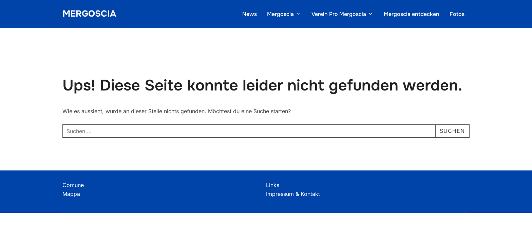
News (249, 14)
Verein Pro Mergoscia (342, 14)
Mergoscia (89, 13)
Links (272, 185)
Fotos (457, 14)
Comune (73, 185)
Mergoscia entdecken (411, 14)
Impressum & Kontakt (293, 193)
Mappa (71, 193)
